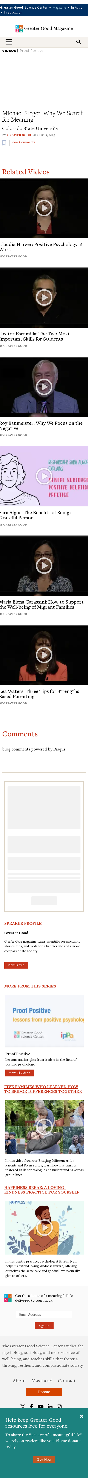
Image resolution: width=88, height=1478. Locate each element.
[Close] (81, 1417)
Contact (67, 1380)
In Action (77, 7)
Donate (44, 1392)
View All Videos (19, 1073)
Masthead (41, 1380)
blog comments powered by (33, 749)
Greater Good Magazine (44, 28)
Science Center (36, 7)
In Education (13, 12)
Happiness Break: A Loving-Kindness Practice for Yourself (41, 1190)
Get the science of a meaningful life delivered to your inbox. (38, 1297)
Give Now (44, 1459)
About (19, 1380)
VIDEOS (9, 50)
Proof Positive (31, 51)
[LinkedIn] (50, 1406)
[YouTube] (40, 1406)
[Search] (78, 41)
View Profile (16, 965)
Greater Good (19, 135)
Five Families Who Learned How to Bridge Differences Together (43, 1089)
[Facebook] (31, 1406)
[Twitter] (22, 1406)
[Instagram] (59, 1406)
